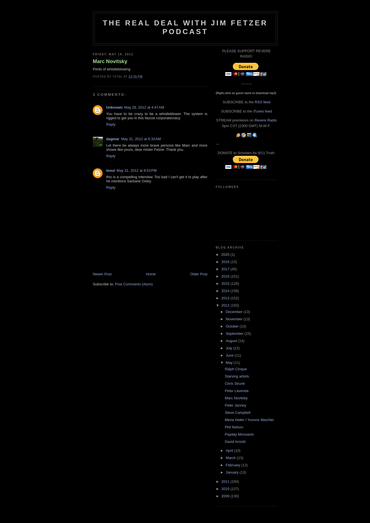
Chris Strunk (235, 383)
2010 (226, 489)
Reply (110, 124)
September (235, 333)
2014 (226, 291)
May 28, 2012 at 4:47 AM (144, 107)
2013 (226, 298)
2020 (226, 254)
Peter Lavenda (236, 391)
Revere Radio (266, 120)
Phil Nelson (234, 427)
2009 (226, 496)
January (233, 472)
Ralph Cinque (236, 369)
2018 (226, 262)
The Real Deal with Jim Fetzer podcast (185, 27)
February (233, 465)
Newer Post (102, 274)
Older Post (198, 274)
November (235, 319)
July (229, 348)
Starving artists (237, 376)
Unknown (114, 107)
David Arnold (235, 442)
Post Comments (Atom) (134, 284)
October (233, 326)
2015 (226, 283)
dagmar (112, 139)
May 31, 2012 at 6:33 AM (141, 139)
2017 (226, 269)
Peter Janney (235, 405)
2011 (226, 481)
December (235, 312)
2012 (226, 305)
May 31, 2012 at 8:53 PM (136, 170)
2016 (226, 276)
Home (151, 274)
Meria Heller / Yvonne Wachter (249, 420)
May (230, 362)
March (231, 458)
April (230, 450)
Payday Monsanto (239, 434)
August (232, 341)
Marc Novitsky (110, 61)
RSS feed (263, 102)
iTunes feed (262, 111)
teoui (110, 170)
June (230, 355)
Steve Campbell (237, 412)
